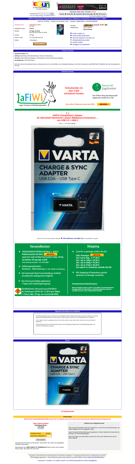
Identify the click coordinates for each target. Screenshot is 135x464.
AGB (79, 457)
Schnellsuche (34, 14)
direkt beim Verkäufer (98, 64)
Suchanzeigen (88, 14)
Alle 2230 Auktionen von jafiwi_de (83, 38)
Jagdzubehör (80, 21)
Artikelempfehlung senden (80, 40)
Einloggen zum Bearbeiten (81, 44)
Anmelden (78, 14)
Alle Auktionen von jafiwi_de (73, 238)
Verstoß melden (77, 42)
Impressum (41, 460)
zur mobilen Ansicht (59, 460)
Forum (94, 12)
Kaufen (62, 14)
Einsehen (33, 40)
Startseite (73, 12)
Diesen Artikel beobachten (81, 36)
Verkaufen (70, 14)
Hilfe (97, 14)
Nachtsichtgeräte (91, 21)
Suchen (103, 14)
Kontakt (87, 12)
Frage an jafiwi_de (78, 33)
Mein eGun (80, 12)
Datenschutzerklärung (95, 457)
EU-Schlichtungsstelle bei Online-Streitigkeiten (82, 460)
